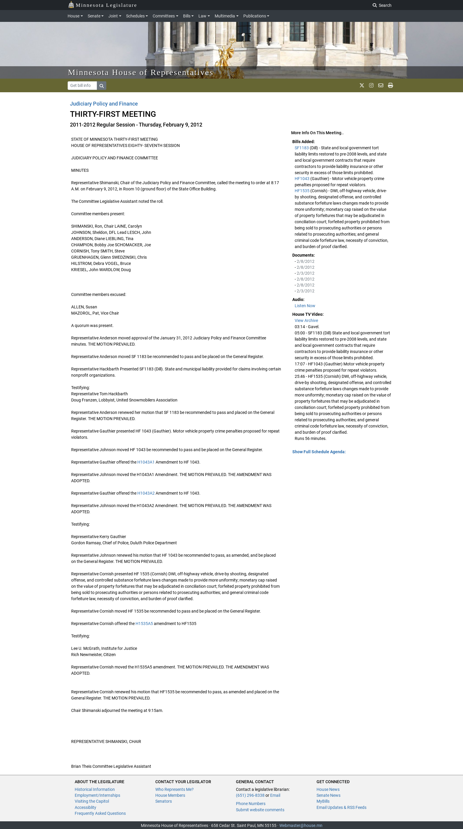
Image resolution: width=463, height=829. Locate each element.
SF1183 (302, 147)
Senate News (328, 795)
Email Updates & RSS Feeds (341, 807)
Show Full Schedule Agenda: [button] (319, 451)
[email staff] (381, 85)
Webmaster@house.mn (300, 825)
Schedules (135, 16)
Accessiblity (85, 807)
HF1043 (302, 178)
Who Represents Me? (174, 789)
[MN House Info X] (362, 85)
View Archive (306, 320)
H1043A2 (146, 493)
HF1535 (302, 190)
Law (202, 16)
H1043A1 (146, 462)
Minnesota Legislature (102, 4)
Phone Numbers (250, 803)
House (73, 16)
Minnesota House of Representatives (140, 72)
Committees (164, 16)
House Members (170, 795)
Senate (94, 16)
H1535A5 (144, 623)
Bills (186, 16)
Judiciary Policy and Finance (104, 104)
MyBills (323, 801)
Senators (163, 801)
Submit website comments (260, 809)
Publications (254, 16)
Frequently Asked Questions (100, 813)
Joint (113, 16)
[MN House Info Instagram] (371, 85)
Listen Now (305, 305)
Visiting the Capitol (92, 801)
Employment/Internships (97, 795)
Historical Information (95, 789)
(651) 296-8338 (250, 795)
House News (328, 789)
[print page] (390, 85)
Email (275, 795)
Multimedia (225, 16)
